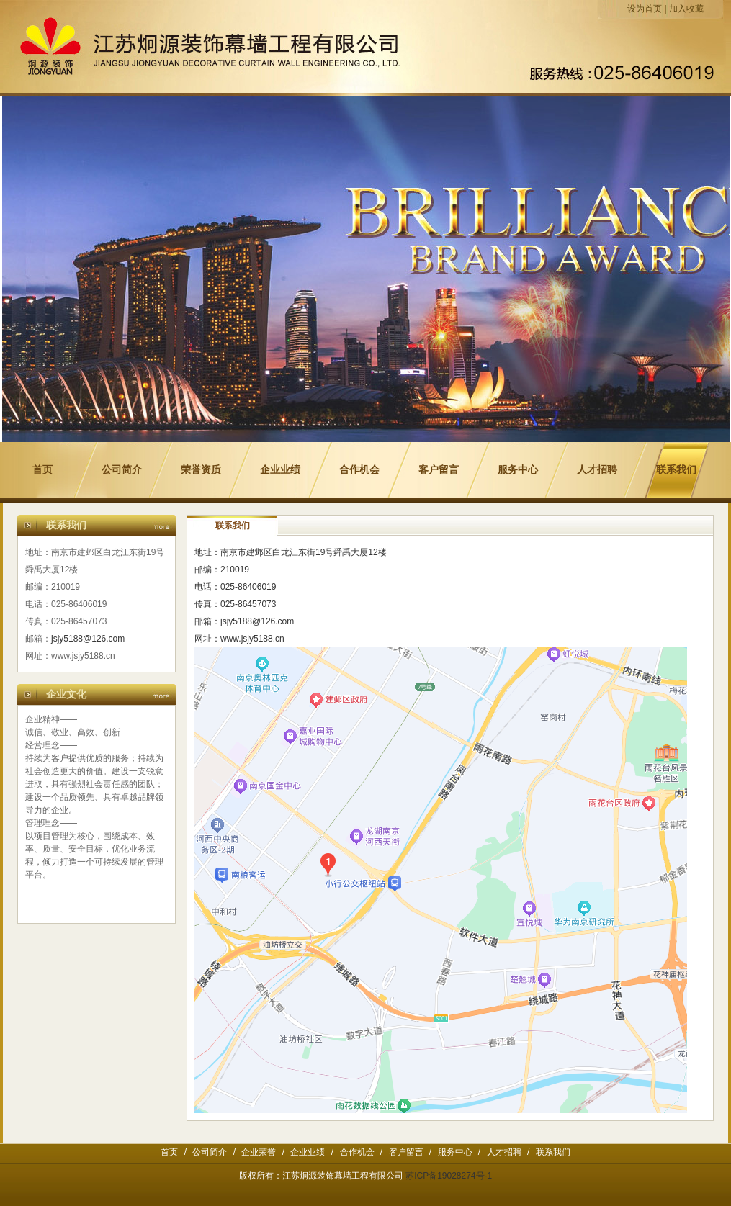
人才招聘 (597, 469)
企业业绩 (280, 469)
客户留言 (438, 469)
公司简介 (122, 469)
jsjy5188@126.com (88, 639)
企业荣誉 (258, 1152)
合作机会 (359, 469)
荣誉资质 (201, 469)
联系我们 (676, 469)
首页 (42, 469)
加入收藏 (686, 9)
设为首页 (644, 9)
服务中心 (518, 469)
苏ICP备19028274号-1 (448, 1176)
